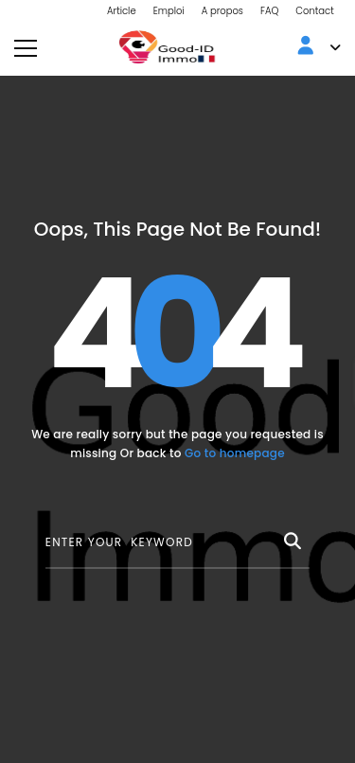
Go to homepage (235, 453)
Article (121, 11)
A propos (222, 11)
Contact (314, 11)
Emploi (169, 11)
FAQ (269, 11)
